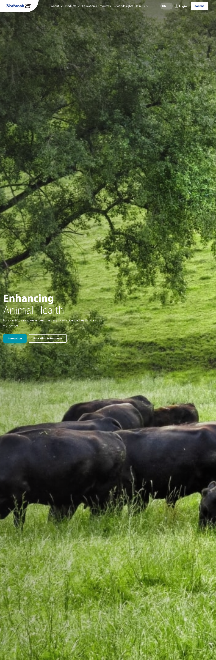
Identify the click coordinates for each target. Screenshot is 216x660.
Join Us (140, 6)
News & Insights (123, 6)
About (55, 6)
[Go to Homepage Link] (18, 6)
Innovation (15, 338)
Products (70, 6)
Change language (169, 6)
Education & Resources (96, 6)
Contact (199, 6)
